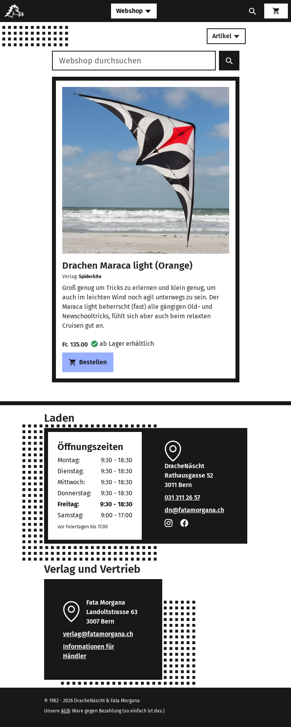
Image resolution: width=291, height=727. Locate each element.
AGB (65, 711)
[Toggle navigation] (134, 11)
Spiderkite (90, 276)
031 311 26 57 (182, 497)
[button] (122, 343)
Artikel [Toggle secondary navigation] (226, 36)
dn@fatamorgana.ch (194, 510)
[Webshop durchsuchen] (134, 60)
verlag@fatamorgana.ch (98, 634)
